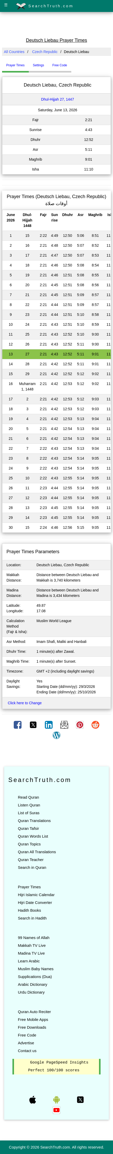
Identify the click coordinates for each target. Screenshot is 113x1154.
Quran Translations (34, 820)
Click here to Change (25, 703)
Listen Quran (29, 805)
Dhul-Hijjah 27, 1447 (57, 99)
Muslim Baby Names (36, 969)
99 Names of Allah (34, 937)
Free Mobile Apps (33, 1019)
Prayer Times (29, 887)
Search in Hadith (32, 918)
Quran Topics (29, 844)
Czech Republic (45, 52)
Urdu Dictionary (31, 992)
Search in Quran (32, 867)
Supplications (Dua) (35, 976)
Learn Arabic (29, 961)
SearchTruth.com (45, 6)
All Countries (14, 52)
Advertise (26, 1043)
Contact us (27, 1050)
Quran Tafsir (28, 828)
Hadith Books (29, 910)
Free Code (27, 1035)
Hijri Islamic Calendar (36, 894)
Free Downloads (32, 1027)
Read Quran (28, 797)
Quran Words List (33, 836)
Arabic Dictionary (32, 984)
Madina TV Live (31, 953)
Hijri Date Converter (35, 902)
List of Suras (28, 813)
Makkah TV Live (32, 945)
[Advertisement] (56, 24)
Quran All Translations (37, 852)
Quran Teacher (31, 859)
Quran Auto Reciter (34, 1011)
